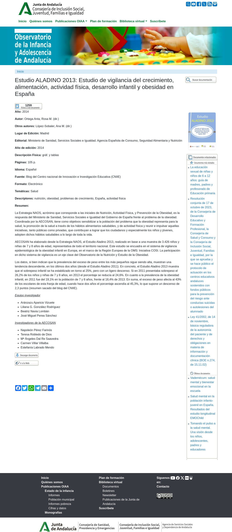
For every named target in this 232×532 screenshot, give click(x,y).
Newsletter (109, 495)
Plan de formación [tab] (103, 21)
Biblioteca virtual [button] (132, 21)
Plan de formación (111, 477)
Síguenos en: (163, 480)
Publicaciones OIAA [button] (70, 21)
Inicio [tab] (22, 21)
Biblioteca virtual (110, 482)
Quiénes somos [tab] (40, 21)
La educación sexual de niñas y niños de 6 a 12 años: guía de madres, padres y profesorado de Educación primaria (202, 180)
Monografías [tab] (53, 512)
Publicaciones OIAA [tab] (55, 486)
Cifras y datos (57, 508)
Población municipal (61, 499)
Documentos (111, 486)
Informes (54, 495)
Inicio (20, 71)
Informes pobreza (59, 503)
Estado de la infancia (59, 490)
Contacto (163, 486)
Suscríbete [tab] (158, 21)
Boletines (109, 490)
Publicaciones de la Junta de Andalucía (121, 501)
